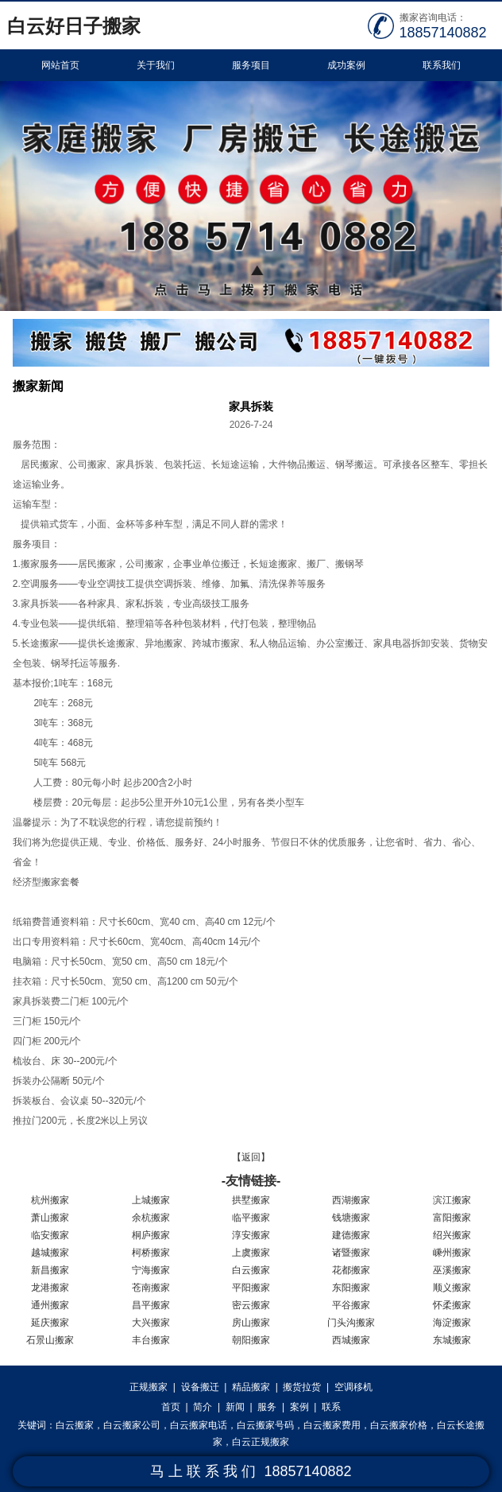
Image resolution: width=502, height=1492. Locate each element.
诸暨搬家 (351, 1252)
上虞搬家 (251, 1252)
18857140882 (443, 33)
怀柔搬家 (452, 1305)
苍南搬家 (151, 1287)
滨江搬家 (452, 1200)
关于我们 (156, 65)
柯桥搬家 (151, 1252)
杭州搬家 (50, 1200)
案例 (299, 1406)
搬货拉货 (302, 1387)
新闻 (235, 1406)
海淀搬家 (452, 1322)
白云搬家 (251, 1270)
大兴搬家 (151, 1322)
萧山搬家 (50, 1217)
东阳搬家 (351, 1287)
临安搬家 (50, 1235)
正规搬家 (148, 1387)
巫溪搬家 (452, 1270)
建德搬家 (351, 1235)
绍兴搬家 (452, 1235)
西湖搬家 (351, 1200)
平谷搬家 (351, 1305)
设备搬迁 (200, 1387)
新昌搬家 (50, 1270)
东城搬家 (452, 1340)
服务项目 (251, 65)
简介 (202, 1406)
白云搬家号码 (265, 1425)
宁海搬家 (151, 1270)
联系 (331, 1406)
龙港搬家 (50, 1287)
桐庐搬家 (151, 1235)
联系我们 (442, 65)
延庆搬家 (50, 1322)
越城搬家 (50, 1252)
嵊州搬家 (452, 1252)
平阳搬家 (251, 1287)
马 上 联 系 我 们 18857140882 (250, 1471)
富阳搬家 (452, 1217)
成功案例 (346, 65)
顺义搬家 (452, 1287)
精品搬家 (251, 1387)
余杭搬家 (151, 1217)
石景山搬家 (50, 1340)
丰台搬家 (151, 1340)
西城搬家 (351, 1340)
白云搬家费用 (332, 1425)
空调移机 (353, 1387)
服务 (266, 1406)
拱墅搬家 (251, 1200)
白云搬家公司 (131, 1425)
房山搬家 (251, 1322)
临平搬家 (251, 1217)
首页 (170, 1406)
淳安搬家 (251, 1235)
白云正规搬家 (260, 1441)
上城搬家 (151, 1200)
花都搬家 (351, 1270)
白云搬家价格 (398, 1425)
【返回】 (251, 1157)
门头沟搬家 (351, 1322)
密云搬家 (251, 1305)
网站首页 (60, 65)
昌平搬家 (151, 1305)
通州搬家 (50, 1305)
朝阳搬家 (251, 1340)
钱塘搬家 (351, 1217)
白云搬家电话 (198, 1425)
